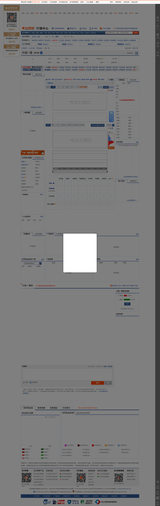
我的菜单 (118, 2)
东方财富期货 (74, 2)
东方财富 (44, 2)
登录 (111, 2)
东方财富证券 (63, 2)
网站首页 (24, 2)
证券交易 (126, 2)
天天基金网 (53, 2)
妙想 (82, 2)
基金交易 (134, 2)
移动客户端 (35, 2)
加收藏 (29, 2)
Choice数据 (89, 2)
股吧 (97, 2)
